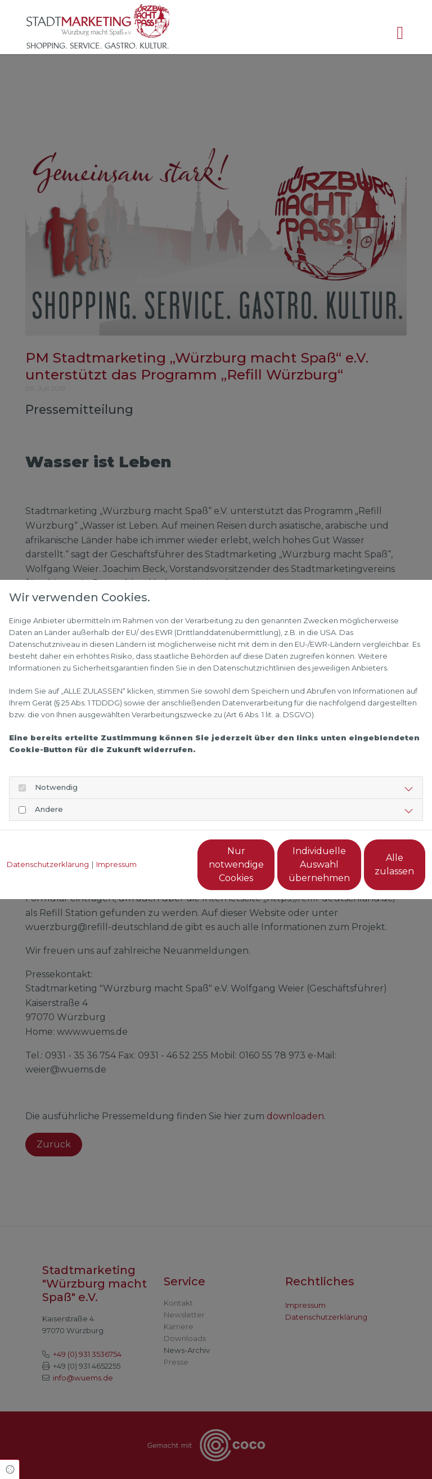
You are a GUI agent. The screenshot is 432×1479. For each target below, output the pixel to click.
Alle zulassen (373, 870)
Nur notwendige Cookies (159, 870)
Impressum (116, 838)
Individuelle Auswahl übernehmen (266, 870)
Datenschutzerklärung (48, 838)
